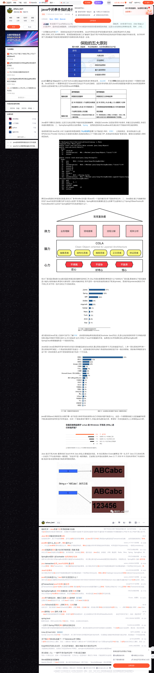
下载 (20, 2)
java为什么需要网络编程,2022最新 (24, 146)
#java (51, 19)
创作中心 (137, 2)
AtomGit (33, 2)
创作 (148, 2)
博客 (14, 2)
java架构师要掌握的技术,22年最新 (24, 142)
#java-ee (63, 19)
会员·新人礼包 (120, 2)
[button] (8, 108)
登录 (108, 2)
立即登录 (93, 20)
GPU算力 (43, 2)
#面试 (56, 19)
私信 (29, 27)
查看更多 (21, 97)
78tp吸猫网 (85, 131)
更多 (52, 2)
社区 (25, 2)
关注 (58, 523)
